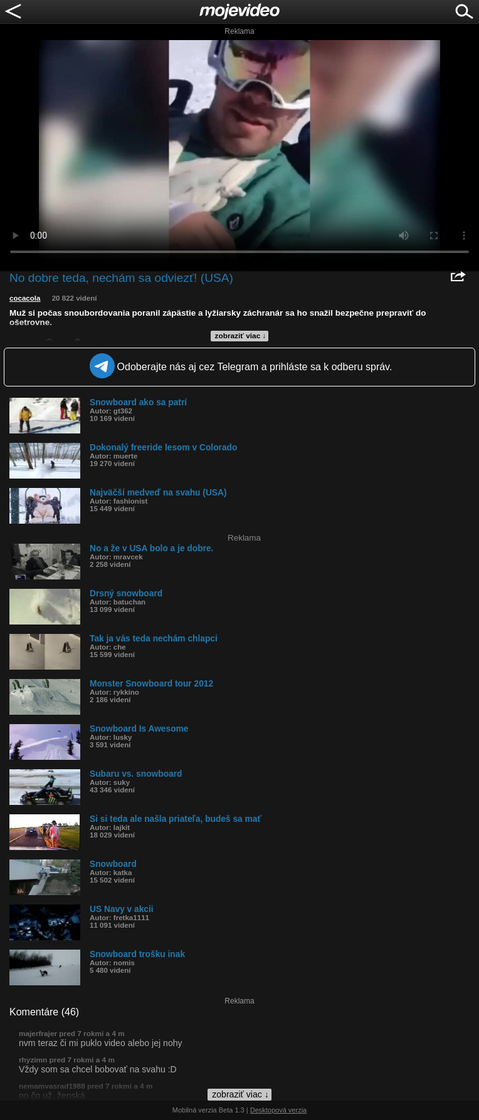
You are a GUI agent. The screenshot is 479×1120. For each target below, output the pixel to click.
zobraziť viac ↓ (240, 335)
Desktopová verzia (278, 1110)
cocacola (24, 298)
